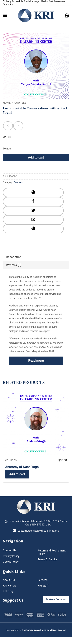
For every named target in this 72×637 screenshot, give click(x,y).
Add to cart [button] (17, 474)
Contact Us (9, 550)
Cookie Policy (11, 561)
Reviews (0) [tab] (13, 265)
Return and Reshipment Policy (52, 552)
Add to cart (36, 157)
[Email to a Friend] (33, 219)
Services (42, 580)
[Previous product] (18, 125)
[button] (5, 15)
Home (7, 102)
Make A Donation (56, 599)
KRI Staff (43, 585)
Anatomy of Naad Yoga (22, 467)
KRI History (9, 585)
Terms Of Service (47, 559)
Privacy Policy (11, 556)
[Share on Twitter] (33, 210)
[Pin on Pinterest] (33, 228)
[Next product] (8, 125)
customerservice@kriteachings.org (36, 530)
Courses (20, 102)
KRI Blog (8, 591)
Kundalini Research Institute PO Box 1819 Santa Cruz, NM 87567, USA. (38, 523)
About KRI (9, 580)
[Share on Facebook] (33, 201)
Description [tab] (13, 257)
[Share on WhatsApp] (33, 192)
